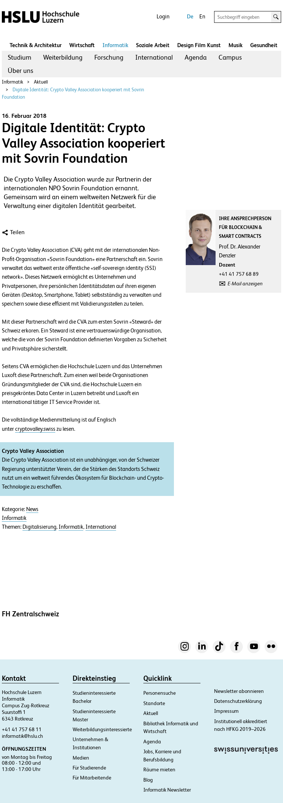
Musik (235, 45)
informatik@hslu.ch (22, 736)
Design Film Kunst (199, 45)
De (190, 16)
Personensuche (159, 693)
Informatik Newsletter (167, 790)
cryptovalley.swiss (35, 429)
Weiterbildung (63, 57)
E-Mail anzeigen (245, 283)
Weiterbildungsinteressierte (102, 729)
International (154, 57)
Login (163, 16)
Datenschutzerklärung (238, 701)
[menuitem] (19, 57)
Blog (148, 780)
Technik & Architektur (36, 45)
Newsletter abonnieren (239, 691)
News (32, 509)
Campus (230, 57)
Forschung (108, 57)
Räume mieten (159, 769)
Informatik (115, 45)
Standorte (154, 703)
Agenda (196, 57)
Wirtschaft (82, 45)
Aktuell (41, 82)
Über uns (20, 70)
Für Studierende (89, 768)
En (202, 16)
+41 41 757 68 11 (22, 729)
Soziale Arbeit (153, 45)
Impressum (226, 711)
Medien (81, 758)
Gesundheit (263, 45)
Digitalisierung (39, 527)
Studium (19, 57)
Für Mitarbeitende (92, 778)
